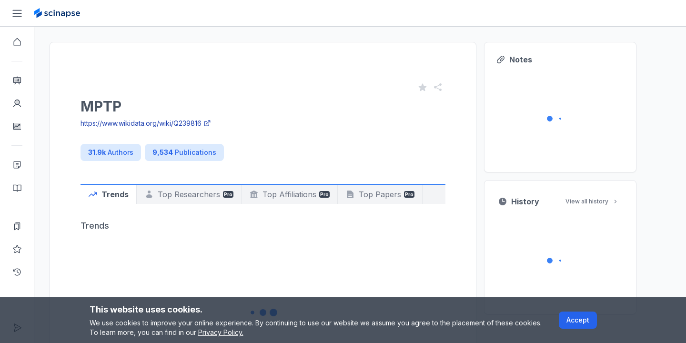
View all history (609, 201)
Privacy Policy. (220, 332)
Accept (577, 320)
